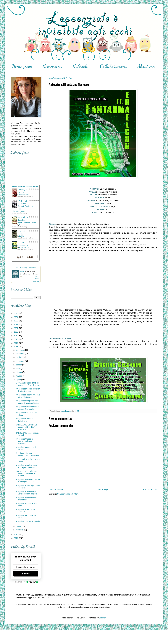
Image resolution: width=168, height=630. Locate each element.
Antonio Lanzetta (24, 247)
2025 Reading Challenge (25, 267)
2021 (16, 328)
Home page (22, 66)
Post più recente (56, 489)
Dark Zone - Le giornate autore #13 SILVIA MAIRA (27, 454)
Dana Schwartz (23, 194)
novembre (20, 354)
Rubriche (80, 66)
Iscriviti (26, 573)
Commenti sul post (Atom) (68, 494)
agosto (19, 365)
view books (36, 281)
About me (146, 66)
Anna (22, 271)
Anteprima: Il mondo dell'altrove (24, 420)
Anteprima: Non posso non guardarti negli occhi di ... (27, 402)
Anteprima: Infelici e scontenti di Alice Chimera (28, 390)
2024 (16, 317)
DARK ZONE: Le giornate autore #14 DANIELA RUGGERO (26, 427)
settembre (20, 361)
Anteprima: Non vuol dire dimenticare (26, 498)
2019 (16, 335)
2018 (16, 339)
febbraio (19, 530)
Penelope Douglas (19, 211)
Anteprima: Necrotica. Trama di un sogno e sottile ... (28, 480)
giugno (19, 372)
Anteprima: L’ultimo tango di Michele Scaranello (27, 408)
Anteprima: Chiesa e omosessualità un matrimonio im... (24, 441)
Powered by (26, 582)
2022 (16, 324)
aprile (18, 379)
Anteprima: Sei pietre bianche (28, 521)
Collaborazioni (113, 66)
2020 (16, 332)
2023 (16, 321)
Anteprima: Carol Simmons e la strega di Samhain (28, 466)
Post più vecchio (149, 489)
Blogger (102, 618)
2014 (16, 538)
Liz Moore (22, 236)
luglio (18, 368)
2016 (16, 347)
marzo (19, 526)
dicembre (20, 350)
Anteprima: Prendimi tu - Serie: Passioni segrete (26, 492)
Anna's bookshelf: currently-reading (25, 186)
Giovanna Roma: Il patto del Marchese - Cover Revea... (28, 384)
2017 (16, 343)
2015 (16, 534)
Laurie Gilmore (23, 225)
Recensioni (52, 66)
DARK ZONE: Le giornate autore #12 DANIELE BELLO (26, 473)
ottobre (19, 357)
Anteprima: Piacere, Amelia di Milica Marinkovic (28, 396)
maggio (19, 376)
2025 (16, 313)
